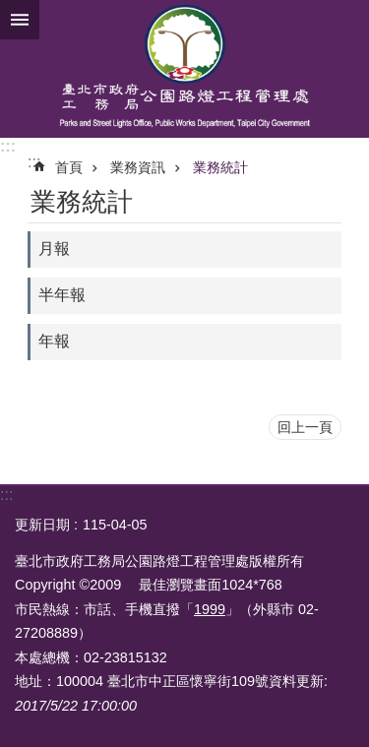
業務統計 (220, 167)
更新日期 (42, 524)
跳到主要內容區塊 (10, 10)
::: (8, 146)
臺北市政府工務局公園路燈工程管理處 (184, 69)
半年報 (62, 294)
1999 (209, 609)
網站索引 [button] (19, 19)
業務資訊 (137, 167)
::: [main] (34, 162)
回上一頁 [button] (305, 427)
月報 (54, 248)
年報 (54, 341)
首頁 (69, 167)
